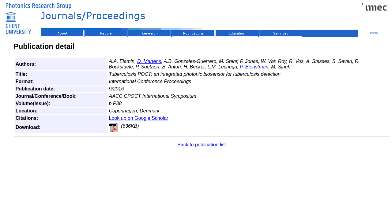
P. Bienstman (254, 66)
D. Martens (149, 61)
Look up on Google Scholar (138, 118)
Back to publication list (201, 144)
